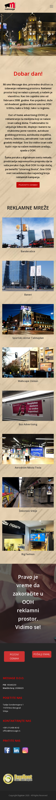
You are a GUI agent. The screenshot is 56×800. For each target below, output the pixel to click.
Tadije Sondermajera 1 (13, 704)
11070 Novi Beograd (12, 707)
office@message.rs (11, 730)
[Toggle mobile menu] (51, 6)
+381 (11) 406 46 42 (11, 727)
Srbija (5, 711)
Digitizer (21, 795)
